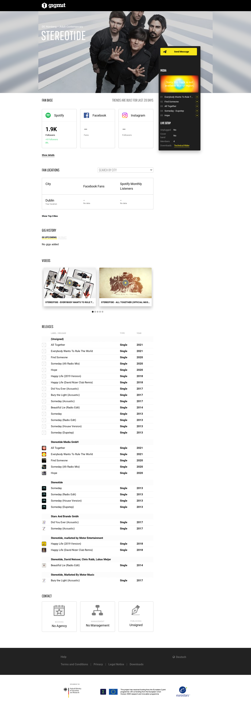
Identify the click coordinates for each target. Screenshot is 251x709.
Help (63, 656)
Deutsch (181, 657)
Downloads (136, 664)
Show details (48, 155)
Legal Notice (116, 664)
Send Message (181, 51)
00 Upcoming (49, 237)
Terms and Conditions (74, 664)
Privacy (98, 664)
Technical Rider (181, 145)
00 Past (62, 237)
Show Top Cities (50, 216)
